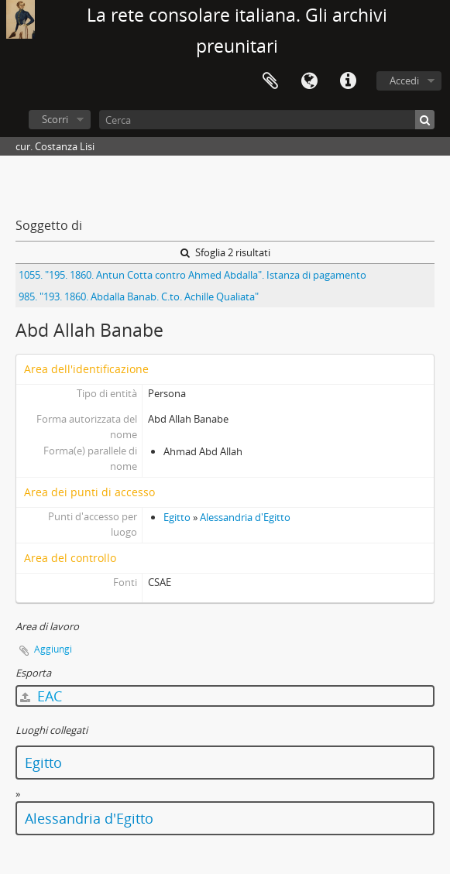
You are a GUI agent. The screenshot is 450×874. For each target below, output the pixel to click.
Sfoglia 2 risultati (225, 252)
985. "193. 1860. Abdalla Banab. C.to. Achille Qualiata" (139, 296)
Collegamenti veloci (347, 81)
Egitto (177, 517)
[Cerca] (267, 119)
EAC (41, 696)
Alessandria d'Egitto (245, 517)
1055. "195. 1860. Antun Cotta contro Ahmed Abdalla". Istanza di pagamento (192, 275)
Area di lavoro (270, 81)
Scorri (55, 119)
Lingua (309, 81)
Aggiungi (53, 649)
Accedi (404, 80)
